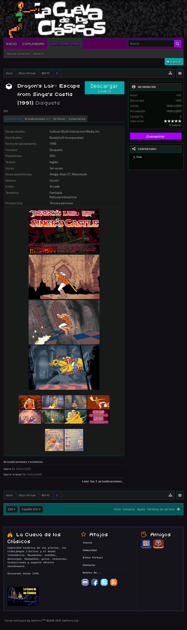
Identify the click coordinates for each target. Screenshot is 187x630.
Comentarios (77, 119)
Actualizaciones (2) (37, 119)
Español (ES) (30, 509)
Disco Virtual (64, 43)
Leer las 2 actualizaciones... (103, 481)
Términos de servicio (161, 509)
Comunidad (33, 43)
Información (13, 119)
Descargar (104, 87)
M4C (178, 95)
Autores (38, 53)
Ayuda (141, 509)
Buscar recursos (18, 53)
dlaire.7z (9, 469)
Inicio (11, 43)
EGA (10, 509)
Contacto (129, 509)
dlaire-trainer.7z (15, 474)
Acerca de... (92, 572)
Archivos (59, 119)
